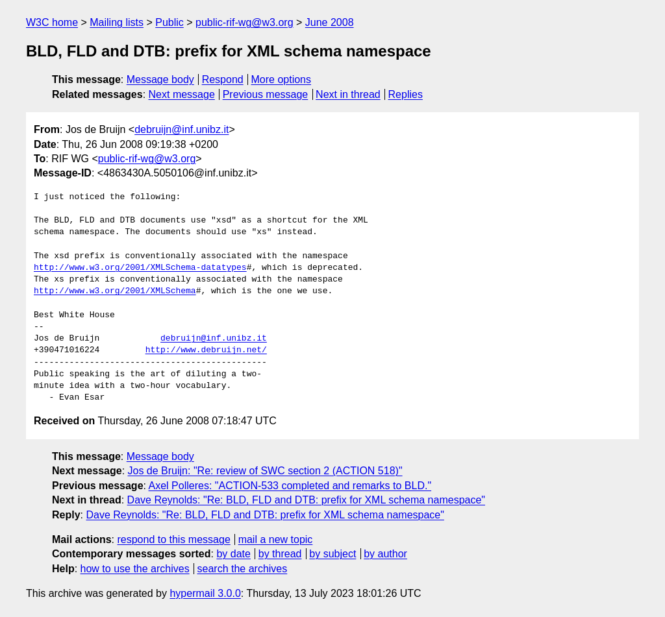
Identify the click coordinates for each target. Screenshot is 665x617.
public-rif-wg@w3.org (244, 22)
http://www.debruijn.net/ (206, 350)
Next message (182, 94)
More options (281, 79)
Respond (223, 79)
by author (385, 553)
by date (233, 553)
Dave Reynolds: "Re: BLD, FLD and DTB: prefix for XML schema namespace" (306, 499)
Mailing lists (117, 22)
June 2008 (329, 22)
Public (169, 22)
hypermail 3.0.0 (204, 593)
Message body (160, 79)
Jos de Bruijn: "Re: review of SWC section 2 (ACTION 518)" (265, 470)
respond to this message (173, 539)
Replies (405, 94)
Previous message (265, 94)
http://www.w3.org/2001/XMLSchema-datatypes (140, 268)
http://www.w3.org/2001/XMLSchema (115, 291)
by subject (332, 553)
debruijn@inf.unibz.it (181, 129)
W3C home (52, 22)
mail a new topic (275, 539)
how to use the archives (135, 568)
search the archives (242, 568)
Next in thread (348, 94)
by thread (280, 553)
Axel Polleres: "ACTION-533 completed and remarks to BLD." (290, 485)
